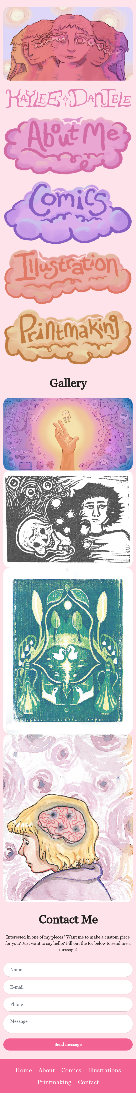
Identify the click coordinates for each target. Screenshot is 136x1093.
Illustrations (104, 1070)
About (46, 1070)
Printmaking (54, 1082)
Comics (71, 1070)
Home (23, 1070)
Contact (88, 1082)
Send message (68, 1044)
